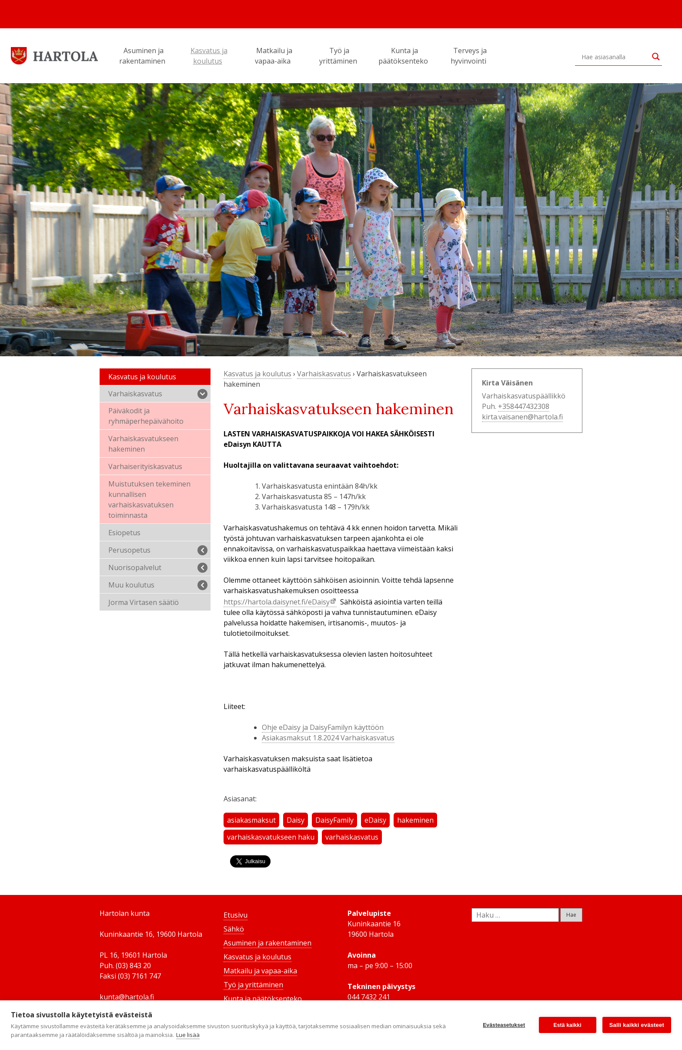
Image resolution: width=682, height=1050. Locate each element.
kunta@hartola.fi (127, 997)
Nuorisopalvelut (157, 568)
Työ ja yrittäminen (339, 56)
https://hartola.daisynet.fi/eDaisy (277, 602)
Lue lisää (188, 1035)
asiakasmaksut (251, 820)
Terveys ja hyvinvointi (470, 56)
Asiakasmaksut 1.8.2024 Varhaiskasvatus (328, 738)
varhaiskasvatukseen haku (270, 837)
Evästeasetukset (504, 1025)
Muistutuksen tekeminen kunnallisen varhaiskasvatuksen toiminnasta (149, 499)
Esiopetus (124, 532)
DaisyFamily (334, 820)
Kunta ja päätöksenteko (404, 56)
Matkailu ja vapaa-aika (274, 56)
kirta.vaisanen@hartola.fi (522, 417)
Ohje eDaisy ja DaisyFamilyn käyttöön (323, 727)
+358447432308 (523, 406)
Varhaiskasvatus (157, 394)
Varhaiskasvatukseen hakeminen (143, 444)
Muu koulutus (157, 585)
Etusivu (235, 915)
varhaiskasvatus (351, 837)
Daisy (295, 820)
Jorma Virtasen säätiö (143, 602)
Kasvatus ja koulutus (209, 56)
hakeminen (415, 820)
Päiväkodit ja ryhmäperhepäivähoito (146, 416)
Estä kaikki (568, 1025)
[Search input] (615, 56)
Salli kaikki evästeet (636, 1025)
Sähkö (234, 929)
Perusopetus (157, 550)
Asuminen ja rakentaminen (143, 56)
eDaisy (375, 820)
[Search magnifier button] (656, 56)
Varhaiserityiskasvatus (145, 466)
